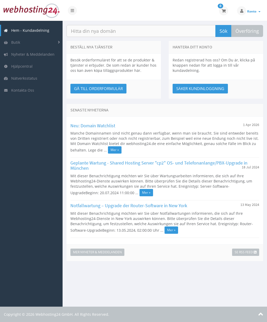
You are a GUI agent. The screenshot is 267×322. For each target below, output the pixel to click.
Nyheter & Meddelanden (29, 54)
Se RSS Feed (246, 252)
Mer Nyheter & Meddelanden (97, 252)
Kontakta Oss (19, 90)
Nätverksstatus (20, 78)
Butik (12, 42)
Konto (253, 11)
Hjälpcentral (18, 66)
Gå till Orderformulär (98, 88)
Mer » (115, 150)
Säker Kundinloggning (200, 88)
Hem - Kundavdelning (26, 30)
